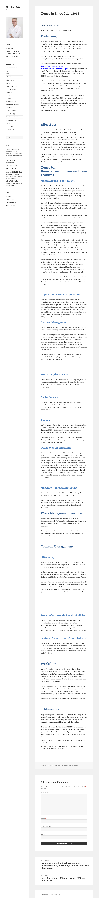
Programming (10, 89)
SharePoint (9, 108)
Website (43, 834)
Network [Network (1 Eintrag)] (7, 172)
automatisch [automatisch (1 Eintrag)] (10, 149)
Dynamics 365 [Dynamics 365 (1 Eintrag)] (19, 155)
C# (8, 95)
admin (51, 765)
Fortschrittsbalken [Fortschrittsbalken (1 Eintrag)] (19, 158)
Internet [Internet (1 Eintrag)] (12, 162)
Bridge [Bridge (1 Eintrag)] (13, 151)
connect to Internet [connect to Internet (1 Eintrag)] (19, 153)
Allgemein (9, 71)
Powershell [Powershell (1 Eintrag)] (8, 178)
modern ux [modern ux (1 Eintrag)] (18, 168)
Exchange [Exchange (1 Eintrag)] (13, 157)
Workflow (10, 114)
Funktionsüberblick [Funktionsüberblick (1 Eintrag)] (10, 160)
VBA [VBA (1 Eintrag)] (21, 183)
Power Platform (10, 86)
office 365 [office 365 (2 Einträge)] (17, 171)
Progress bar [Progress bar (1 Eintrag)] (13, 178)
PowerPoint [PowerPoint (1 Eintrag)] (20, 176)
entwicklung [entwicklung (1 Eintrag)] (8, 157)
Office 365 (9, 80)
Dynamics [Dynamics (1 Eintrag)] (14, 155)
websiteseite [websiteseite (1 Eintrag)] (11, 185)
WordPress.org (10, 206)
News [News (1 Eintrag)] (11, 172)
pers (7, 83)
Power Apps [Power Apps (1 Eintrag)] (8, 176)
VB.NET (9, 98)
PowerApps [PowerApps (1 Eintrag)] (17, 174)
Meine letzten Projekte (12, 56)
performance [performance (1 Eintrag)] (11, 174)
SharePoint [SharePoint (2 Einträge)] (12, 180)
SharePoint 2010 (10, 117)
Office (7, 77)
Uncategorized (10, 120)
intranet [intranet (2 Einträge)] (10, 165)
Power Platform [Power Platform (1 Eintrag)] (14, 176)
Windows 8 (9, 129)
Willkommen (9, 48)
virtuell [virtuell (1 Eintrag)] (7, 185)
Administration (10, 68)
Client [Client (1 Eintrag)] (16, 151)
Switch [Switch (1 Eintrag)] (14, 183)
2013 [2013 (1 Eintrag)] (7, 149)
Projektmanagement (12, 105)
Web (7, 123)
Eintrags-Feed (10, 199)
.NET (8, 92)
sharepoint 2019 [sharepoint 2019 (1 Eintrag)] (9, 183)
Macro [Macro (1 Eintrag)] (16, 165)
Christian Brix (13, 7)
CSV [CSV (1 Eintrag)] (6, 155)
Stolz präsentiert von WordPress (50, 894)
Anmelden (9, 196)
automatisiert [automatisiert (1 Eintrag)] (16, 149)
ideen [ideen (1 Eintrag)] (19, 160)
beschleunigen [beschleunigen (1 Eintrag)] (9, 151)
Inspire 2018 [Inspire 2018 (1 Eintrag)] (8, 162)
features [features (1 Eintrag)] (17, 157)
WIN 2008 (9, 126)
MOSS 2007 (10, 111)
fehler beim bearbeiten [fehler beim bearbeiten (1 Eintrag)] (10, 158)
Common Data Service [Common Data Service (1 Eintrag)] (10, 153)
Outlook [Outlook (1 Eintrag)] (7, 174)
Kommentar (46, 793)
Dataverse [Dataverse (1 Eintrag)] (10, 155)
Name (43, 818)
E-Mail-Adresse (47, 826)
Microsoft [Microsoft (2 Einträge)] (11, 168)
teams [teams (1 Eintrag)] (17, 183)
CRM (7, 74)
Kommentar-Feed (11, 203)
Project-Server (10, 101)
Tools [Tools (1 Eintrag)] (19, 183)
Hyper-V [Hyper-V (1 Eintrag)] (15, 160)
